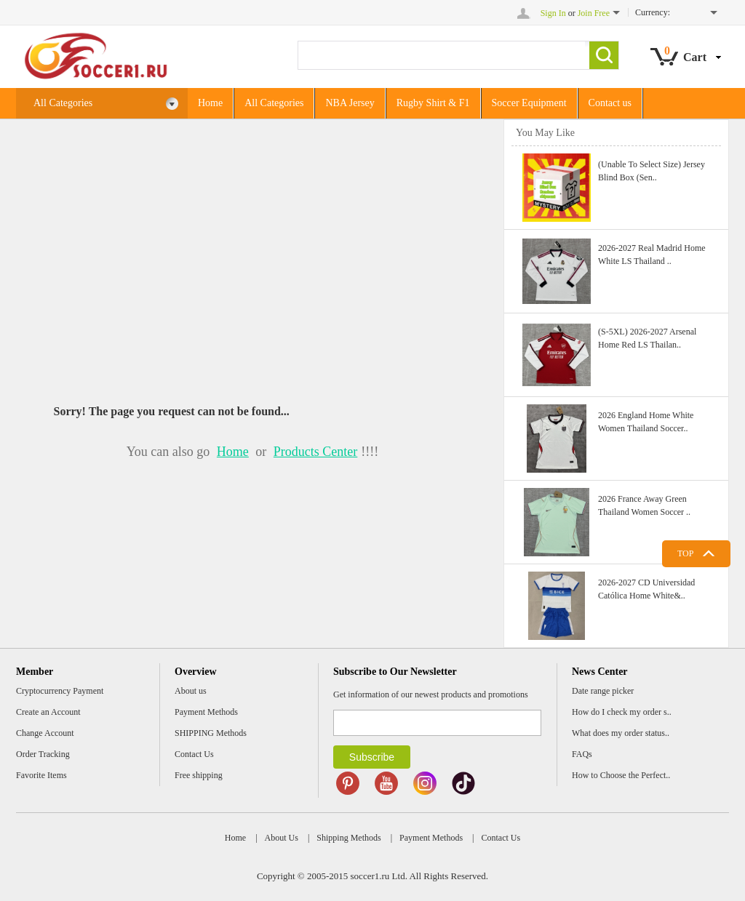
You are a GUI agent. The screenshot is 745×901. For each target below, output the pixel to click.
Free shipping (199, 775)
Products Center (315, 451)
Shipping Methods (348, 838)
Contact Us (194, 754)
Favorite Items (41, 775)
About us (191, 691)
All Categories (106, 104)
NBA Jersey (349, 102)
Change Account (45, 733)
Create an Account (48, 712)
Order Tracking (43, 754)
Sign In (553, 13)
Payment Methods (206, 712)
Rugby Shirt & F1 (433, 102)
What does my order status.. (620, 733)
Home (210, 102)
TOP (685, 553)
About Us (281, 838)
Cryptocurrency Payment (59, 691)
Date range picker (603, 691)
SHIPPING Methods (211, 733)
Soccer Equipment (529, 102)
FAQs (582, 754)
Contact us (610, 102)
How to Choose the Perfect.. (621, 775)
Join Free (594, 13)
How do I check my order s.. (622, 712)
